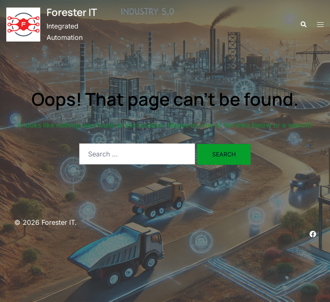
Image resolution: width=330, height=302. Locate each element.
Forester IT (72, 12)
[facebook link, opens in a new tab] (312, 233)
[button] (303, 24)
